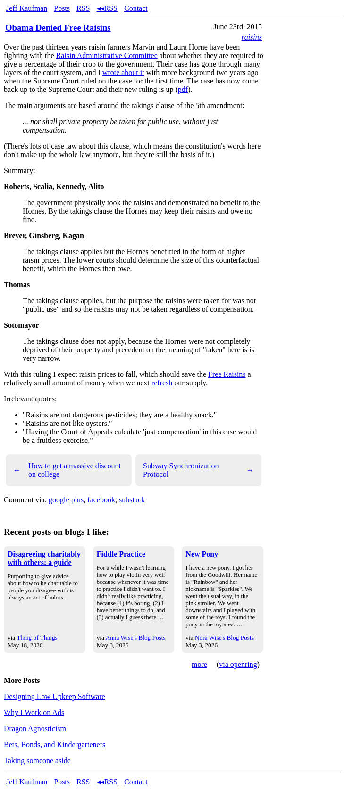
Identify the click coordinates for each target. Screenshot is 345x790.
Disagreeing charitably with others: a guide (44, 558)
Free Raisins (227, 374)
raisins (251, 37)
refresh (161, 383)
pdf (183, 89)
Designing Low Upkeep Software (54, 696)
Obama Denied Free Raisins (58, 28)
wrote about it (123, 72)
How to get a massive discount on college (67, 470)
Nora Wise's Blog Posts (224, 637)
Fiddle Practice (121, 554)
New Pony (201, 554)
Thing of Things (37, 637)
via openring (238, 664)
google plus (66, 500)
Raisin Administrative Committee (107, 55)
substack (132, 500)
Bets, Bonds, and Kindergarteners (54, 744)
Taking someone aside (37, 761)
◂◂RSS (107, 8)
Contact (136, 8)
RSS (83, 8)
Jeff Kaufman (26, 8)
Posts (62, 8)
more (199, 664)
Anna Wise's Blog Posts (136, 637)
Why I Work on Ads (34, 712)
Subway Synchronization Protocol (198, 470)
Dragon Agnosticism (35, 728)
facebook (101, 500)
